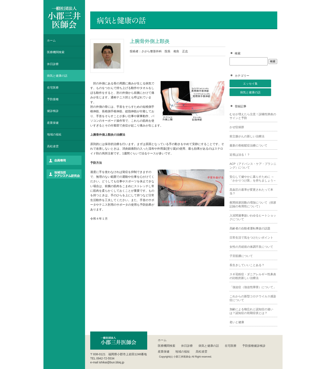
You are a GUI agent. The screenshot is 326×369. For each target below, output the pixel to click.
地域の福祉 (54, 134)
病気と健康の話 (250, 92)
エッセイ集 (250, 83)
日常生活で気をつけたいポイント (251, 237)
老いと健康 (237, 322)
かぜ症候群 (237, 127)
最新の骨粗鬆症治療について (248, 145)
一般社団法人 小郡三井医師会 (64, 17)
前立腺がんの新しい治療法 (247, 136)
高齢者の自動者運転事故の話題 (250, 228)
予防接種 (53, 99)
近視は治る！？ (240, 154)
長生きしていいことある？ (247, 265)
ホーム (51, 40)
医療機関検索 (166, 345)
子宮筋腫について (241, 256)
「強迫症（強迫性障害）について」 (253, 287)
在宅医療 (53, 87)
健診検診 (53, 111)
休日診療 (53, 64)
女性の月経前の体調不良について (251, 246)
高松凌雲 (53, 146)
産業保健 (53, 122)
